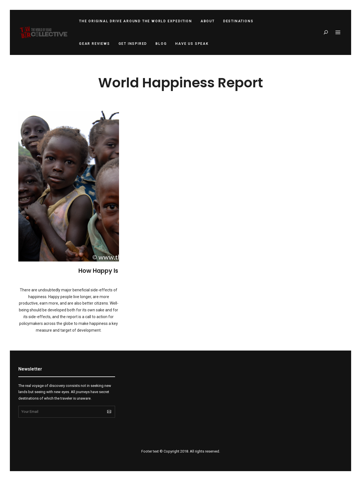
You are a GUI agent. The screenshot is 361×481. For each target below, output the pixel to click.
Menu (338, 33)
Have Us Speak (191, 44)
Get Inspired (132, 44)
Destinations (238, 21)
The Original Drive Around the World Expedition (135, 21)
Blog (161, 44)
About (208, 21)
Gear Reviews (94, 44)
